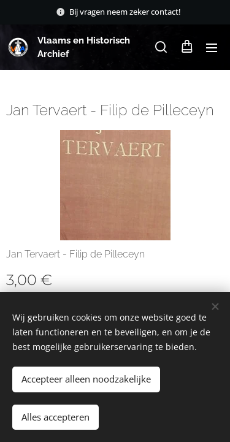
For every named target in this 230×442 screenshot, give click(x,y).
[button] (161, 47)
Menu (211, 47)
